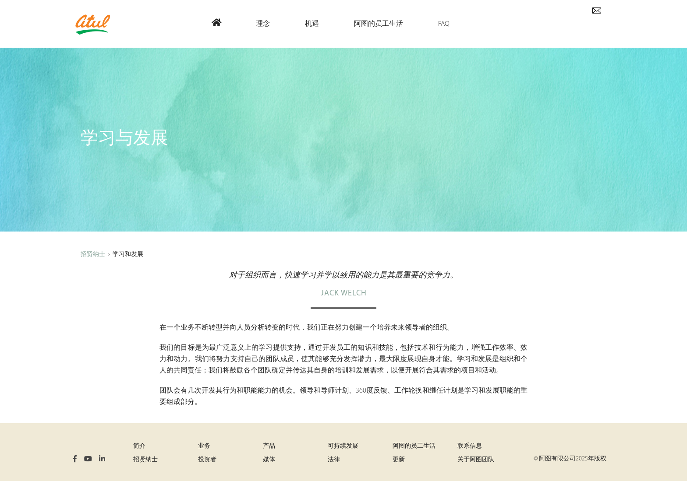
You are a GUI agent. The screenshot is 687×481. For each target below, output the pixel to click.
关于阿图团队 (475, 459)
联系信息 (469, 446)
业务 (204, 446)
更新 (399, 459)
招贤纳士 (93, 254)
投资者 (207, 459)
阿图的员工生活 (414, 446)
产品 (269, 446)
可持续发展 (343, 446)
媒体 (269, 459)
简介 (139, 446)
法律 (334, 459)
